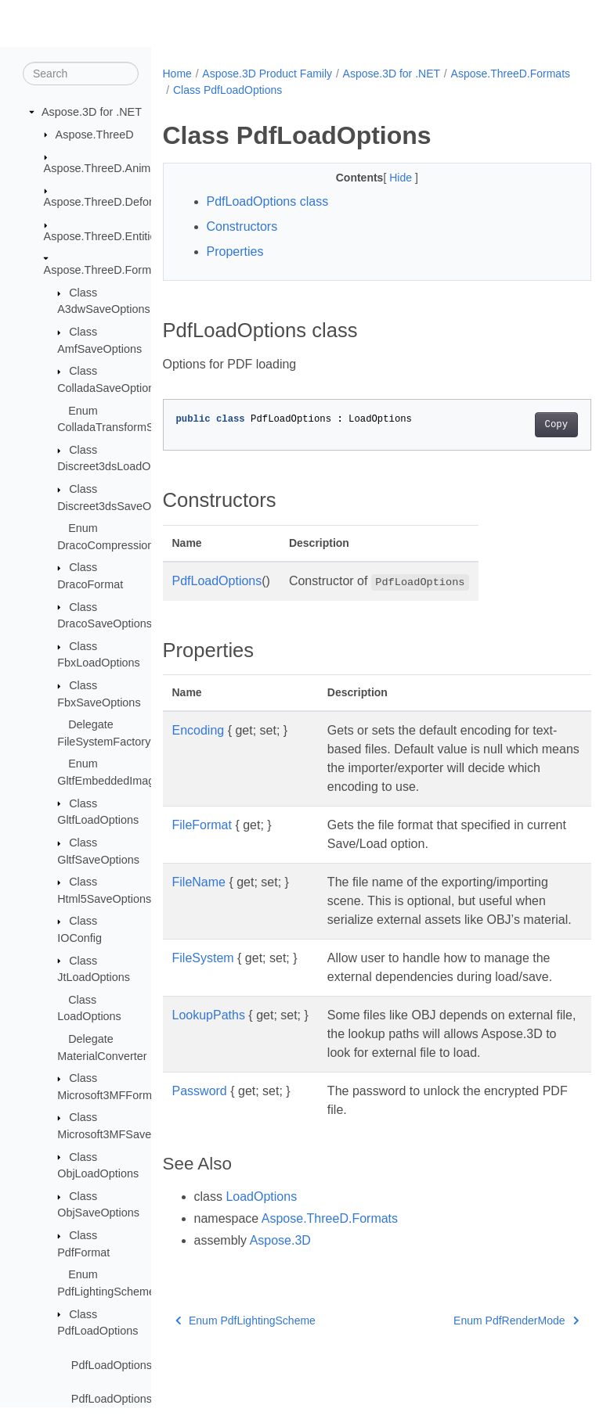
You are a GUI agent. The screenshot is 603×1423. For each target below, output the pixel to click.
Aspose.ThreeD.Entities (103, 237)
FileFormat (202, 825)
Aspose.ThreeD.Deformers (111, 202)
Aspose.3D (280, 1296)
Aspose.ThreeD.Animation (109, 169)
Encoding (198, 730)
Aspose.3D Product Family (267, 73)
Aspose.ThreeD (95, 134)
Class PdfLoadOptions (357, 90)
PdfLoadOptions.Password (137, 1399)
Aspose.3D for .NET (92, 112)
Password (199, 1147)
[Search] (81, 74)
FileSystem (203, 976)
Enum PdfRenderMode (485, 1377)
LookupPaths (208, 1052)
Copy (526, 424)
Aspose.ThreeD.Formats (105, 270)
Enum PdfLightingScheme (245, 1377)
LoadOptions (261, 1252)
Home (177, 73)
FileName (199, 882)
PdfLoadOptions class (268, 201)
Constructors (242, 226)
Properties (235, 251)
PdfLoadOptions (217, 581)
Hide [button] (387, 177)
